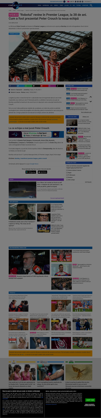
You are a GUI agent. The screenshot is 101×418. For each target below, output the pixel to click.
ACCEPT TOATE (90, 400)
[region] (50, 403)
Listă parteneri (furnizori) (51, 404)
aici (3, 408)
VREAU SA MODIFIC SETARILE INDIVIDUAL (89, 405)
